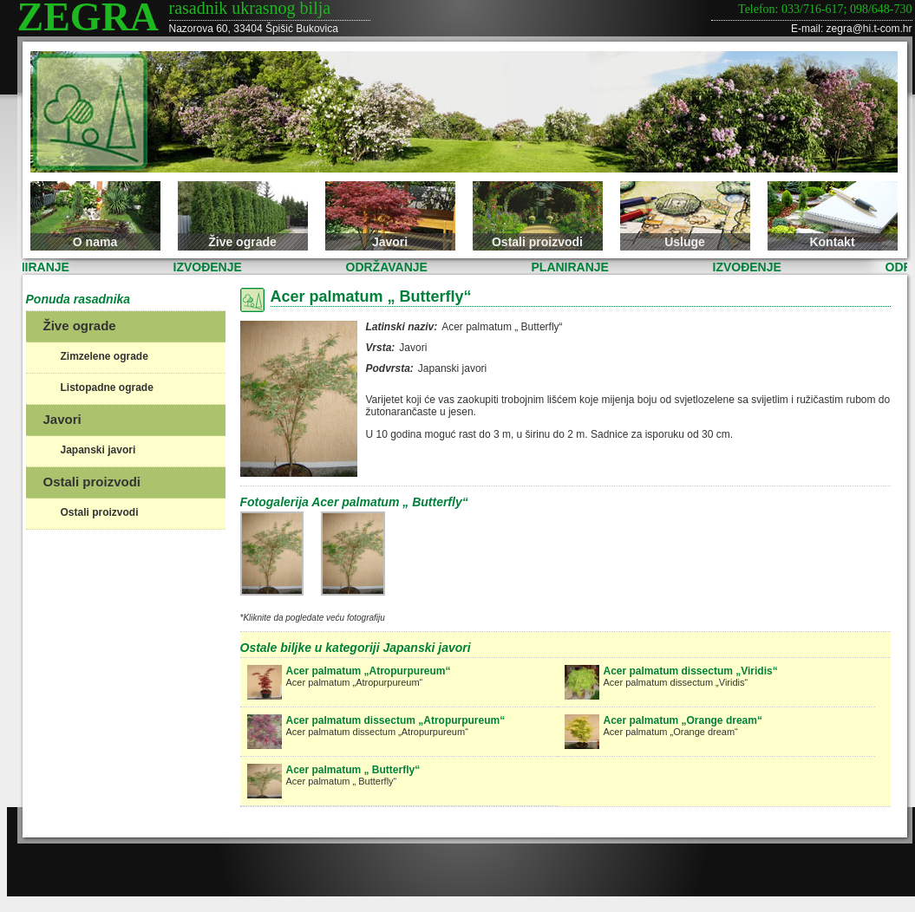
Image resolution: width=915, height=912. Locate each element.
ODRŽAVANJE (388, 267)
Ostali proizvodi (537, 242)
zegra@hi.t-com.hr (869, 29)
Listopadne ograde (107, 387)
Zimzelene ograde (104, 356)
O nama (95, 242)
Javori (390, 242)
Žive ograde (242, 242)
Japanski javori (98, 450)
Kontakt (831, 242)
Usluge (684, 242)
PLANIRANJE (572, 267)
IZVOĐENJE (209, 267)
